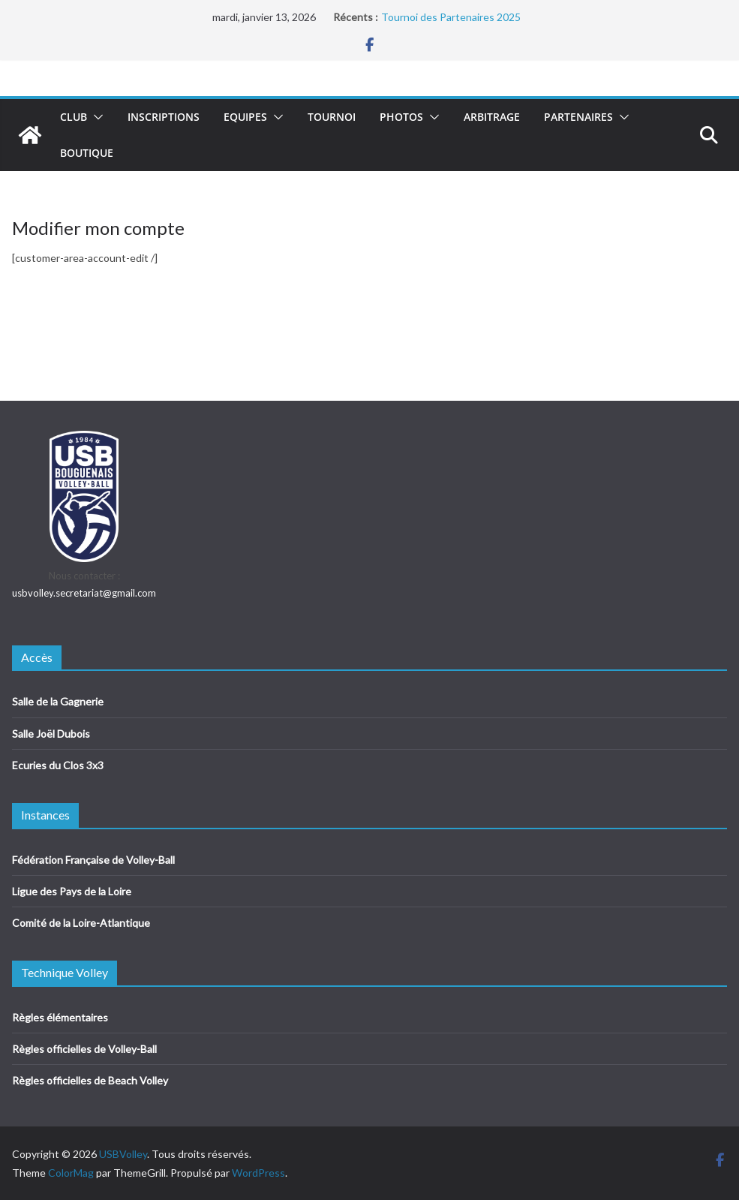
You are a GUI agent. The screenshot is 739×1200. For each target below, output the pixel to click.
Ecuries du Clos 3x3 (58, 765)
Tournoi (332, 117)
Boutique (86, 153)
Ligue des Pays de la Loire (71, 891)
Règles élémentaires (60, 1017)
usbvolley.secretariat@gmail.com (84, 593)
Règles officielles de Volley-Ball (84, 1048)
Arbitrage (492, 117)
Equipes (245, 117)
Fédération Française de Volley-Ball (93, 859)
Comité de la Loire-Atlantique (81, 922)
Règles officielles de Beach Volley (90, 1080)
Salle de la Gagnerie (58, 701)
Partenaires (578, 117)
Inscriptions (164, 117)
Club (73, 117)
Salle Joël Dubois (51, 733)
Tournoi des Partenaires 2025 (451, 17)
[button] (95, 117)
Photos (401, 117)
